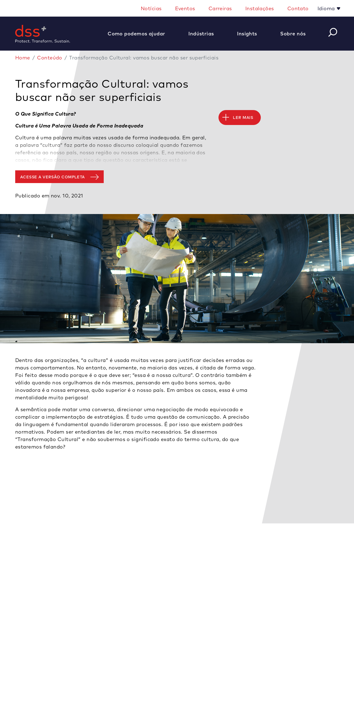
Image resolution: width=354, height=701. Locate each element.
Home (22, 57)
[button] (139, 34)
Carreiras (220, 8)
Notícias (151, 8)
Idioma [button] (326, 8)
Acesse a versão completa (52, 176)
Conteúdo (49, 57)
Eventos (185, 8)
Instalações (259, 8)
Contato (298, 8)
